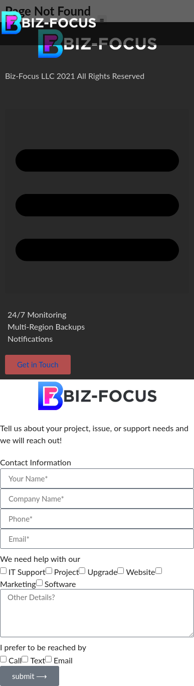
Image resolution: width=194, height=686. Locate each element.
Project (66, 572)
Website (140, 572)
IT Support (27, 572)
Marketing (18, 584)
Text (37, 660)
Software (60, 584)
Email (63, 660)
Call (15, 660)
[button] (102, 20)
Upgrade (103, 572)
